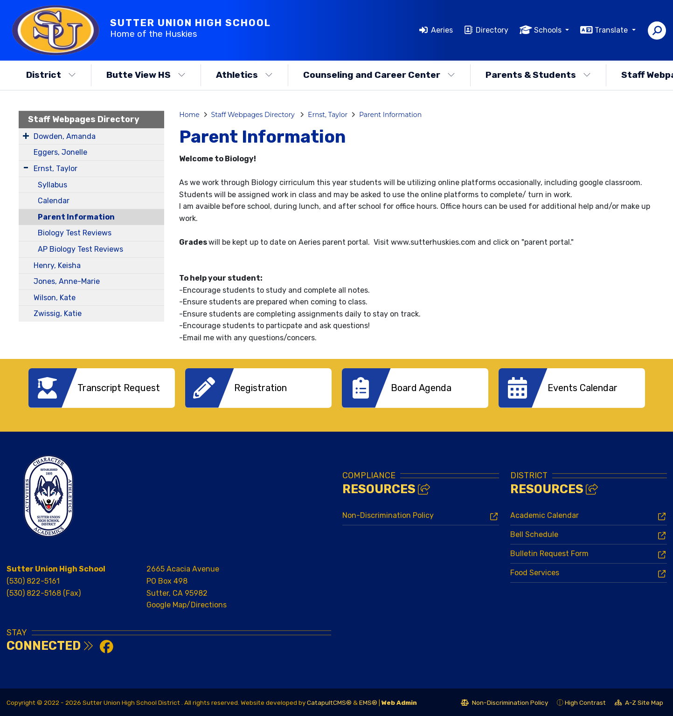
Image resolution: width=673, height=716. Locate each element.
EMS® (368, 701)
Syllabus (52, 184)
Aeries (442, 30)
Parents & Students (538, 74)
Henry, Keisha (57, 265)
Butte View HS (146, 74)
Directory (492, 30)
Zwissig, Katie (58, 313)
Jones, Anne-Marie (67, 281)
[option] (101, 388)
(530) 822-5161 (33, 580)
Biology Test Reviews (74, 232)
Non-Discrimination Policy (388, 514)
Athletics (244, 74)
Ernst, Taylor (55, 168)
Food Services (534, 571)
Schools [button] (548, 30)
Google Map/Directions (186, 603)
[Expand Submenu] (26, 135)
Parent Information (76, 217)
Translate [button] (612, 30)
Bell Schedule (534, 533)
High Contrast (585, 701)
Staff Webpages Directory (83, 119)
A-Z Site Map (639, 703)
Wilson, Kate (55, 297)
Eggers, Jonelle (60, 152)
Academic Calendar (544, 514)
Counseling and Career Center (379, 74)
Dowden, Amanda (65, 136)
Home (189, 114)
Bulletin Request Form (549, 552)
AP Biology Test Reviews (80, 249)
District (51, 74)
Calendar (53, 200)
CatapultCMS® (329, 701)
